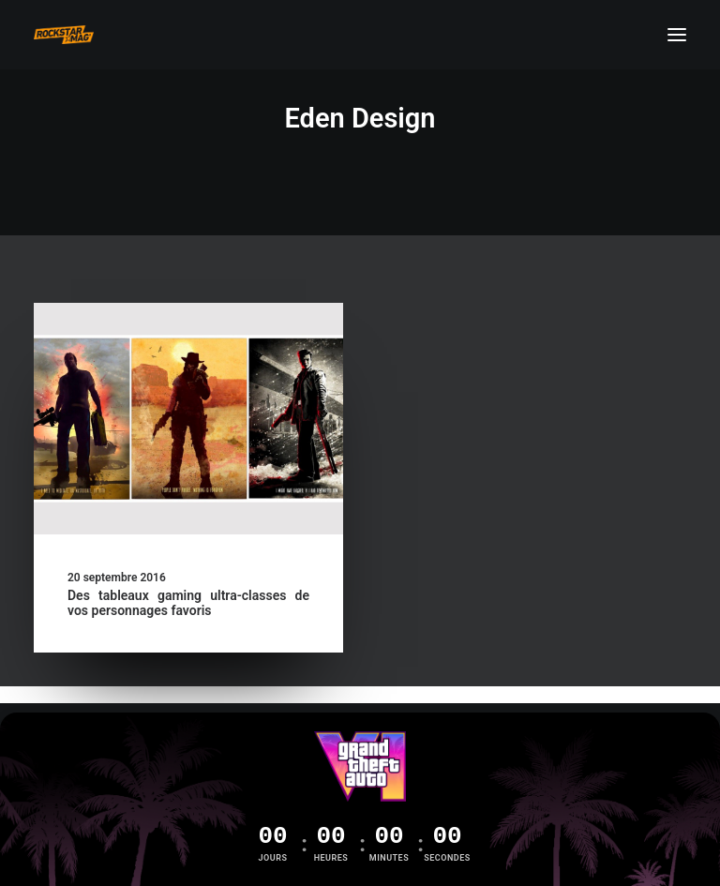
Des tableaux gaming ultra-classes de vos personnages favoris (188, 603)
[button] (677, 34)
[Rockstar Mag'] (64, 34)
